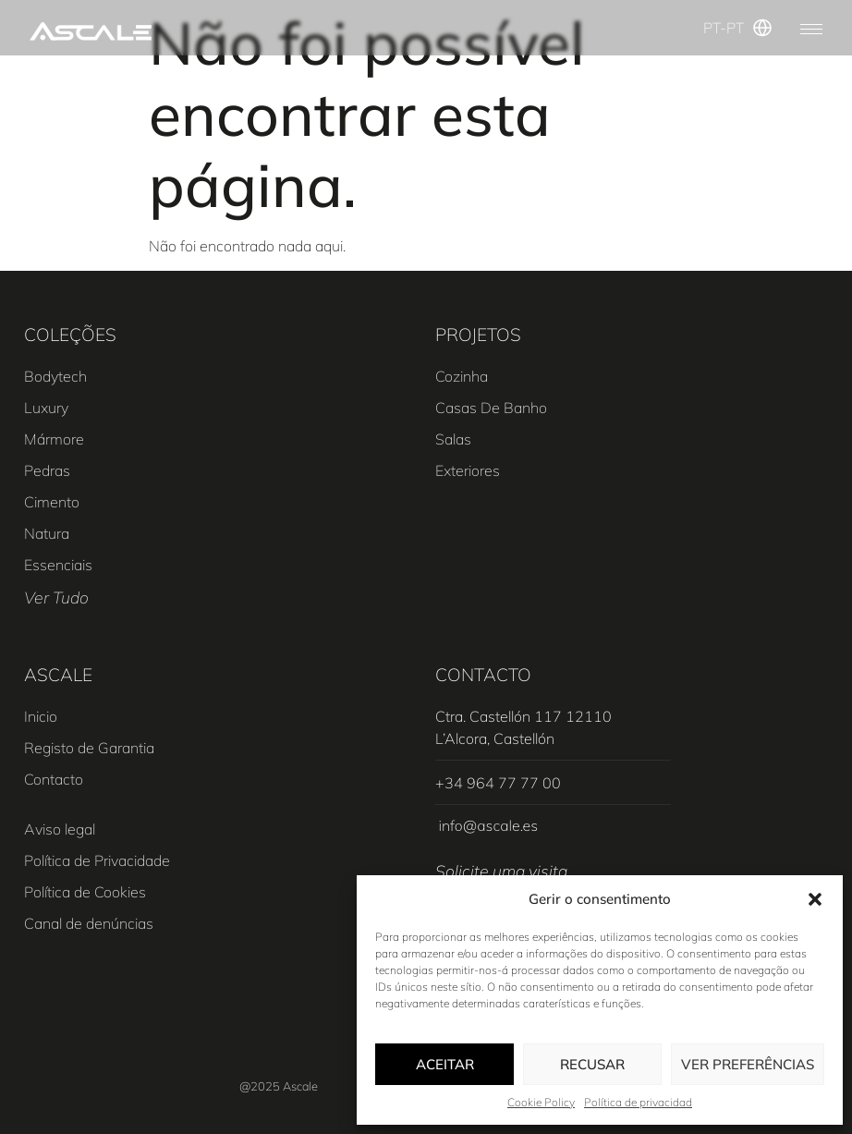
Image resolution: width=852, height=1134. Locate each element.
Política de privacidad (638, 1102)
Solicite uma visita (501, 870)
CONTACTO (483, 675)
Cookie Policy (541, 1102)
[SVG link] (91, 31)
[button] (815, 899)
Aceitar (445, 1064)
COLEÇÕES (70, 334)
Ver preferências (747, 1064)
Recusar (592, 1064)
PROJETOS (478, 334)
